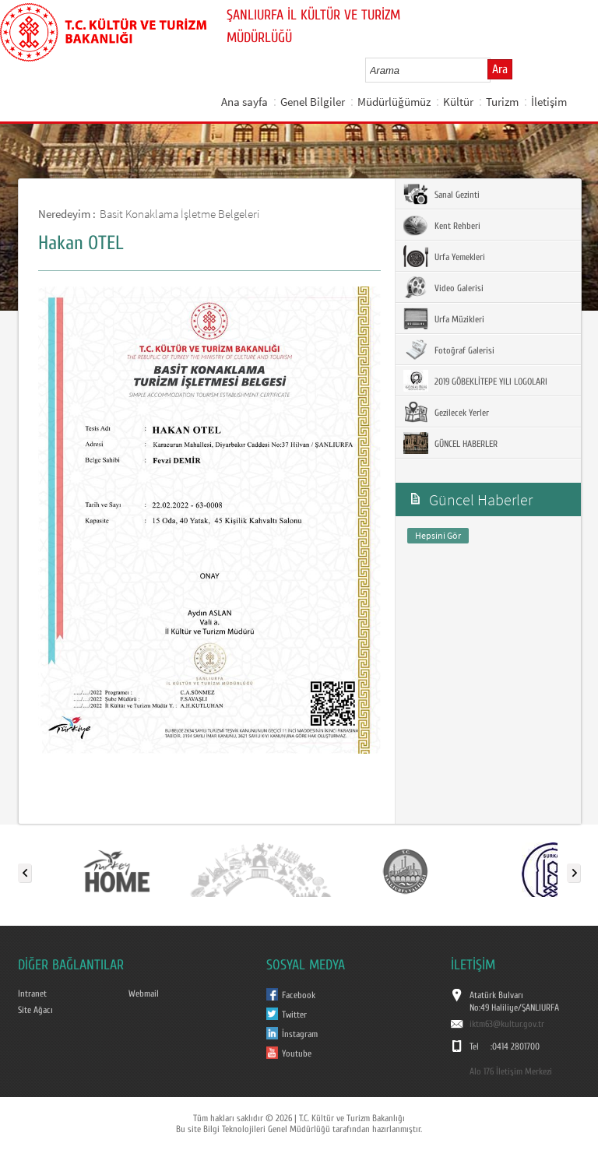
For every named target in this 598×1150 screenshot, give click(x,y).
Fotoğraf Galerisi (448, 349)
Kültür (458, 101)
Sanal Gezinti (441, 194)
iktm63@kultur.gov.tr (507, 1023)
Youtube (296, 1053)
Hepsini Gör (438, 535)
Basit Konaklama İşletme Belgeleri (179, 213)
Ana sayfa (244, 101)
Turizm (502, 101)
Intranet (32, 993)
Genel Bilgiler (312, 101)
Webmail (143, 993)
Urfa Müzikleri (443, 318)
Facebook (298, 995)
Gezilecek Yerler (446, 412)
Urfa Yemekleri (444, 256)
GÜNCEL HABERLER (450, 443)
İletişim (549, 101)
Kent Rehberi (441, 225)
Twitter (294, 1014)
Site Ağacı (35, 1009)
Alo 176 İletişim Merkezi (511, 1071)
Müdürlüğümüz (394, 101)
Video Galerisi (443, 287)
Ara (500, 69)
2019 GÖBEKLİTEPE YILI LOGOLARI (475, 381)
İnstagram (300, 1034)
